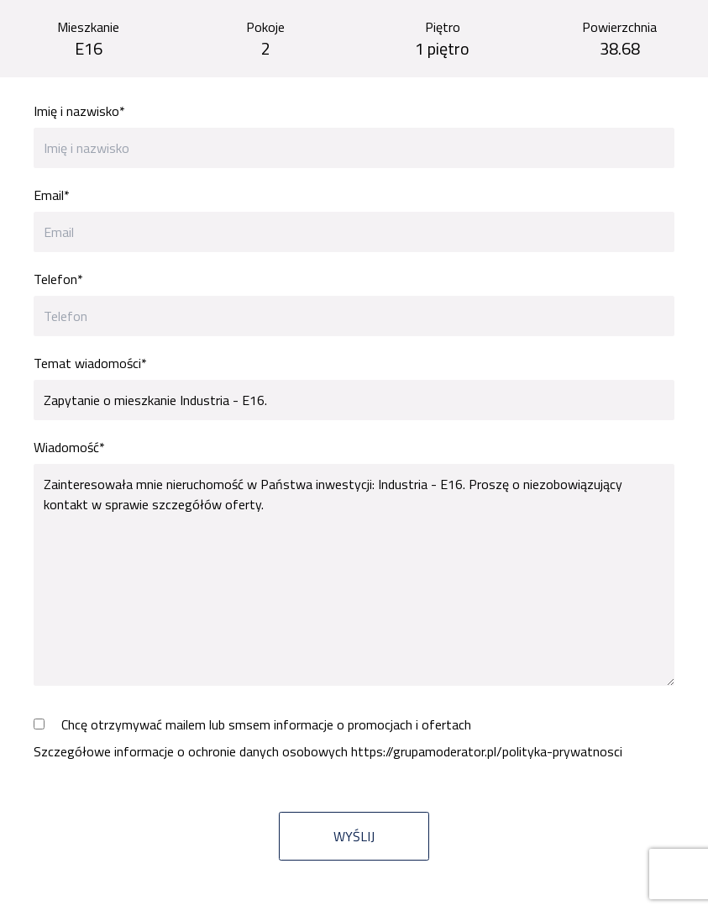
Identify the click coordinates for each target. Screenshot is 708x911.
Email (52, 195)
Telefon (58, 279)
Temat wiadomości (90, 363)
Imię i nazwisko (79, 111)
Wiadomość (69, 447)
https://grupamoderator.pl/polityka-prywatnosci (486, 751)
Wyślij (354, 836)
